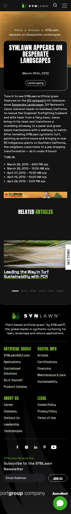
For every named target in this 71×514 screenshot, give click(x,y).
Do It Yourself (13, 380)
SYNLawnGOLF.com (17, 355)
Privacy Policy (47, 411)
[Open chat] (60, 503)
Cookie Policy (46, 404)
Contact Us (12, 417)
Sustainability (47, 381)
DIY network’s (36, 100)
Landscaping (36, 83)
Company (10, 411)
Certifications (47, 361)
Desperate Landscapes (28, 104)
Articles (34, 30)
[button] (15, 290)
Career (8, 404)
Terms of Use (46, 417)
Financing (44, 368)
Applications (12, 361)
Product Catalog (15, 386)
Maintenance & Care (51, 375)
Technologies (13, 431)
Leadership (11, 424)
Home (18, 30)
